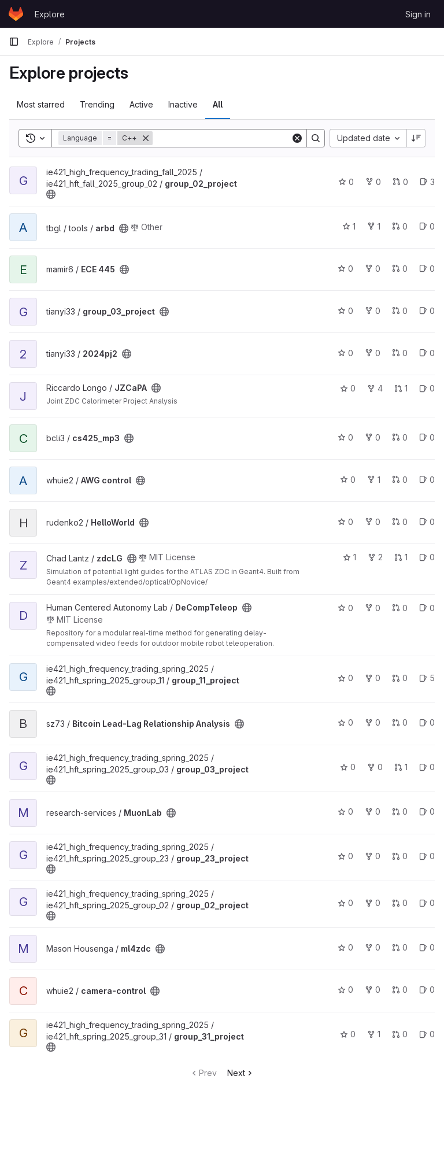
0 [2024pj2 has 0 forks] (372, 353)
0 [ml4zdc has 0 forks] (372, 947)
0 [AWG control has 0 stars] (348, 480)
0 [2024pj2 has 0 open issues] (427, 353)
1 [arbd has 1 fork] (373, 226)
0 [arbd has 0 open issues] (427, 226)
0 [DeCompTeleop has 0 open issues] (427, 608)
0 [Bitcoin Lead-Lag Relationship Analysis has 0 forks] (372, 722)
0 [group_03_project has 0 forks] (372, 311)
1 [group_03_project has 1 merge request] (401, 767)
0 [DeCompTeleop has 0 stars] (345, 608)
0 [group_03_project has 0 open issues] (427, 311)
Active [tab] (141, 104)
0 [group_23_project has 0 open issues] (427, 856)
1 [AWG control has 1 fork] (373, 480)
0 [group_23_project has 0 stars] (345, 856)
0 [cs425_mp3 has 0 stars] (345, 437)
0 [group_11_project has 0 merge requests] (400, 678)
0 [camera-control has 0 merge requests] (400, 989)
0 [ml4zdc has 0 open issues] (427, 947)
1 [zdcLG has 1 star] (349, 557)
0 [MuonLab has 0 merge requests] (400, 811)
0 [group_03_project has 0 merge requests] (400, 311)
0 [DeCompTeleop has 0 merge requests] (400, 608)
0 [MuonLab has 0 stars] (345, 811)
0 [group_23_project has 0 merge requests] (400, 856)
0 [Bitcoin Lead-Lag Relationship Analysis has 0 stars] (345, 722)
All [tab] (218, 104)
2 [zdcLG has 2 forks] (375, 557)
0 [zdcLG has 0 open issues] (427, 557)
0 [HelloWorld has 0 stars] (345, 522)
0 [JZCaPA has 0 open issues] (427, 388)
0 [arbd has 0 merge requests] (400, 226)
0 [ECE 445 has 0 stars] (345, 268)
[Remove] (146, 138)
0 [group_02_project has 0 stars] (346, 182)
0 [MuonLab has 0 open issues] (427, 811)
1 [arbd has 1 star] (349, 226)
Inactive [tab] (183, 104)
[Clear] (297, 138)
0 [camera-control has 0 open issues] (427, 989)
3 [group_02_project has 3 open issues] (427, 182)
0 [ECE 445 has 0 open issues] (427, 268)
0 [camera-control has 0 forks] (372, 989)
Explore (50, 14)
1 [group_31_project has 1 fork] (373, 1034)
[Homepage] (15, 14)
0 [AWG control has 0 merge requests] (400, 480)
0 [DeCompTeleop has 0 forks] (372, 608)
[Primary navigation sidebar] (14, 41)
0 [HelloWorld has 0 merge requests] (400, 522)
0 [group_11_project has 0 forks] (372, 678)
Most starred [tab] (41, 104)
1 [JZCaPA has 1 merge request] (401, 388)
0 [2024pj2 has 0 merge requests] (400, 353)
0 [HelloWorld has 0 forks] (372, 522)
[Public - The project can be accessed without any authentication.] (51, 194)
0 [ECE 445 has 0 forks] (372, 268)
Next (240, 1073)
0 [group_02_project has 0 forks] (373, 182)
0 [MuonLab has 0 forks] (372, 811)
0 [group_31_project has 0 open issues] (427, 1034)
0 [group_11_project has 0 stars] (345, 678)
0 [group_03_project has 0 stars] (345, 311)
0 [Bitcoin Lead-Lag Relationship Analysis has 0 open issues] (427, 722)
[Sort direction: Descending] (416, 138)
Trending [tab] (97, 104)
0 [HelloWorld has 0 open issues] (427, 522)
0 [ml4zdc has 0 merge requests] (400, 947)
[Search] (224, 138)
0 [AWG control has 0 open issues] (427, 480)
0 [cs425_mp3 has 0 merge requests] (400, 437)
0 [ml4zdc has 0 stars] (345, 947)
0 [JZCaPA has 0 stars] (348, 388)
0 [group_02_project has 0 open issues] (427, 903)
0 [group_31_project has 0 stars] (348, 1034)
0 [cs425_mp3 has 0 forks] (372, 437)
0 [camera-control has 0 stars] (345, 989)
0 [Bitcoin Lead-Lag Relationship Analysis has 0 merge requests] (400, 722)
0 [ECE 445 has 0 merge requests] (400, 268)
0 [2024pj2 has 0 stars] (345, 353)
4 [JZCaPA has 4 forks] (375, 388)
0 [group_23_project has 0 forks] (372, 856)
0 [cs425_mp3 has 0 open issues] (427, 437)
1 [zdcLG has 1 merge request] (401, 557)
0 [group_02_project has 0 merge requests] (400, 182)
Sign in (418, 14)
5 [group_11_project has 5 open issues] (427, 678)
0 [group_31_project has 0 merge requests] (400, 1034)
